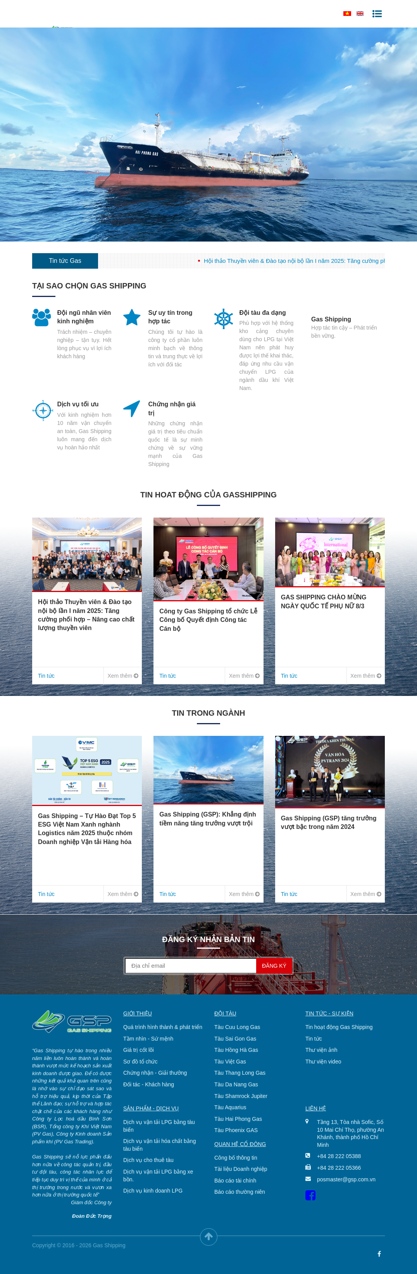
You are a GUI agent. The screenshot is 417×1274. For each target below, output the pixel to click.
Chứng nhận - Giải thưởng (155, 1073)
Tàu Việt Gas (230, 1061)
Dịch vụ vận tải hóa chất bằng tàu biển (159, 1145)
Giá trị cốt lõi (138, 1050)
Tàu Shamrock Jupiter (240, 1096)
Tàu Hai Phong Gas (238, 1119)
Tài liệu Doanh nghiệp (240, 1169)
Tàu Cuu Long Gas (237, 1027)
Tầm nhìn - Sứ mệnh (148, 1039)
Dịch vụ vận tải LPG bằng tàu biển (159, 1126)
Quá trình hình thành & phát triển (162, 1027)
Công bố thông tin (235, 1158)
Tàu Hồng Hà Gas (236, 1050)
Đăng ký (274, 966)
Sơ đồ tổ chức (140, 1061)
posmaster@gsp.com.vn (345, 1179)
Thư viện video (323, 1061)
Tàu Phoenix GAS (236, 1130)
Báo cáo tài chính (235, 1180)
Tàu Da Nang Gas (236, 1084)
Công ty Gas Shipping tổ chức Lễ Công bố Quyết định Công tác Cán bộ (208, 620)
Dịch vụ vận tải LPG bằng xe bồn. (158, 1176)
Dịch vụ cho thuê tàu (148, 1160)
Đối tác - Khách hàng (148, 1084)
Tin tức (313, 1039)
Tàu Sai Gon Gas (235, 1039)
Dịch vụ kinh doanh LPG (153, 1191)
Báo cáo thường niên (239, 1192)
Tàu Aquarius (230, 1107)
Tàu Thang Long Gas (239, 1073)
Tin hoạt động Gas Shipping (338, 1027)
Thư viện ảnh (321, 1050)
